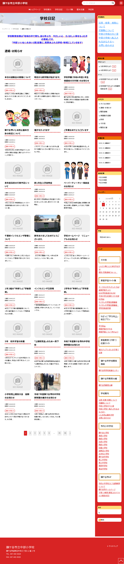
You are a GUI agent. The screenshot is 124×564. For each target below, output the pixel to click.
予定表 (91, 9)
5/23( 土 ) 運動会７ (104, 143)
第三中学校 (103, 462)
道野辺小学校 (104, 450)
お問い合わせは (106, 45)
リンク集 (69, 9)
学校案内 (47, 9)
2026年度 (103, 177)
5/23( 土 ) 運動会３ (104, 162)
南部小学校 (103, 438)
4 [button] (39, 433)
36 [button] (65, 433)
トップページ (35, 9)
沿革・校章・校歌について (108, 400)
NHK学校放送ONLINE (107, 293)
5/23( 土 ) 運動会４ (104, 158)
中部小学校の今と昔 (108, 34)
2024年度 (103, 182)
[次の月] (119, 198)
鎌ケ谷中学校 (104, 456)
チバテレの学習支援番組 (108, 302)
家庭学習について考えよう (108, 332)
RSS (102, 520)
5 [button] (44, 433)
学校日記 (58, 9)
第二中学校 (103, 459)
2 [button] (30, 433)
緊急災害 (103, 127)
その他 (102, 123)
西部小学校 (103, 444)
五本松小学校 (104, 453)
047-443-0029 (15, 554)
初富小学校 (103, 447)
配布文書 (80, 9)
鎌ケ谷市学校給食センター (109, 370)
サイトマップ (113, 546)
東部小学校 (103, 435)
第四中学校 (103, 465)
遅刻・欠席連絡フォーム (108, 272)
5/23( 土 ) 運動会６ (104, 148)
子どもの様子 (105, 104)
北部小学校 (103, 441)
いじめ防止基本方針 (106, 415)
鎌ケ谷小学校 (104, 432)
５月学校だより (108, 66)
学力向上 (102, 326)
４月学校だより (108, 70)
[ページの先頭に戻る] (121, 561)
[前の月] (99, 198)
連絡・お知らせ (105, 107)
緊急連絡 (103, 111)
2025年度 (103, 180)
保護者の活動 (105, 115)
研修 (102, 119)
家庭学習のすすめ (105, 329)
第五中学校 (103, 468)
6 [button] (49, 433)
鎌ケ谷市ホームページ (107, 489)
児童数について (106, 30)
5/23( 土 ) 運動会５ (104, 153)
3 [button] (34, 433)
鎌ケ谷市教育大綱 (105, 385)
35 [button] (59, 433)
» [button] (70, 433)
